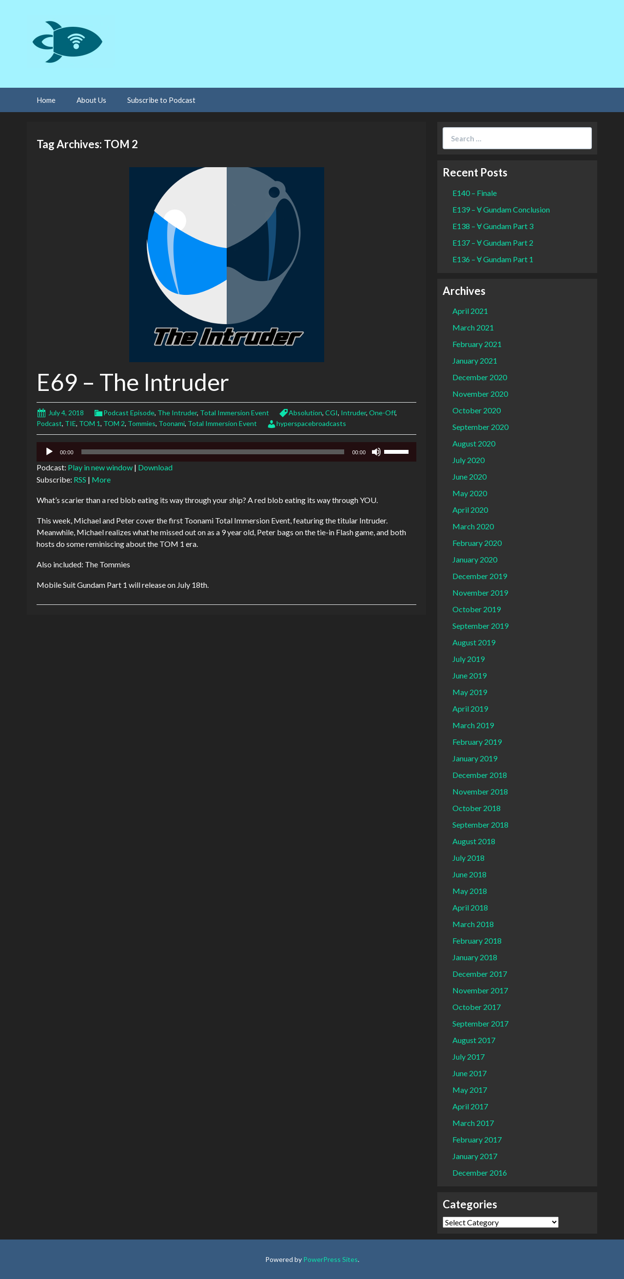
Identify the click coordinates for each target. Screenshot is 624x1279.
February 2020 (477, 542)
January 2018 (474, 957)
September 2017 (480, 1023)
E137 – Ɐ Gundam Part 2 (492, 242)
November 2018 (480, 791)
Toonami (171, 423)
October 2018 (476, 808)
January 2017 (474, 1156)
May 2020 (469, 493)
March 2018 (473, 924)
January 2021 (474, 360)
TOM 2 (114, 423)
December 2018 (479, 774)
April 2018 (470, 907)
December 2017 (479, 973)
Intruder (353, 412)
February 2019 (477, 741)
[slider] (213, 451)
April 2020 (470, 509)
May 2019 (469, 692)
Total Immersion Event (234, 412)
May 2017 (469, 1089)
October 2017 (476, 1006)
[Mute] (376, 452)
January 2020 (474, 559)
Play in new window (100, 467)
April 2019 (470, 708)
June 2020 (469, 476)
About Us (91, 100)
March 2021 (473, 327)
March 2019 (473, 725)
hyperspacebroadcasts (311, 423)
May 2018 (469, 890)
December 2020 (479, 377)
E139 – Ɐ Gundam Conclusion (501, 209)
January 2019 (474, 758)
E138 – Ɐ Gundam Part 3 (492, 226)
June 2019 (469, 675)
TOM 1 (89, 423)
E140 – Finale (474, 192)
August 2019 (473, 642)
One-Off (382, 412)
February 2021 (477, 344)
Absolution (305, 412)
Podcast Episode (129, 412)
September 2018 (480, 824)
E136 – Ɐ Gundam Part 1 (492, 259)
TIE (70, 423)
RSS (80, 479)
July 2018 (468, 857)
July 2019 (468, 658)
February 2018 (477, 940)
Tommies (142, 423)
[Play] (49, 452)
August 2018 (473, 841)
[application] (226, 452)
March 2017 (473, 1122)
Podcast (49, 423)
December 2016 (479, 1172)
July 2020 (468, 460)
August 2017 (473, 1040)
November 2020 (480, 393)
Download (155, 467)
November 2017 (480, 990)
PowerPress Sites (330, 1259)
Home (46, 100)
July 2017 (468, 1056)
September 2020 (480, 426)
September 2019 (480, 625)
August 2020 (473, 443)
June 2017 (469, 1073)
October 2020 (476, 410)
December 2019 (479, 576)
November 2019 (480, 592)
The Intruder (177, 412)
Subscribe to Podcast (161, 100)
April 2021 (470, 310)
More (101, 479)
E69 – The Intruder (133, 382)
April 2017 (470, 1106)
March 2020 (473, 526)
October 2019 (476, 609)
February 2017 (477, 1139)
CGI (331, 412)
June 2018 (469, 874)
